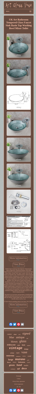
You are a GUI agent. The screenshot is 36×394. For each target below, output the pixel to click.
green (12, 365)
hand (19, 365)
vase (24, 352)
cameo (9, 334)
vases (14, 362)
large (10, 359)
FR (20, 386)
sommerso (18, 356)
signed (26, 333)
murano (20, 359)
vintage (15, 348)
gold (28, 360)
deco (24, 368)
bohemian (21, 362)
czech (28, 362)
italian (24, 356)
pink (20, 334)
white (12, 353)
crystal (29, 356)
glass (22, 341)
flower (9, 362)
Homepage (18, 376)
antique (20, 337)
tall (18, 369)
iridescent (11, 345)
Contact (18, 378)
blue (11, 337)
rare (17, 353)
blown (14, 341)
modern (28, 345)
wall (27, 338)
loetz (23, 345)
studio (26, 365)
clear (15, 334)
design (26, 349)
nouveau (10, 355)
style (18, 345)
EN (17, 386)
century (13, 369)
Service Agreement (18, 384)
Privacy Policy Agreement (19, 381)
